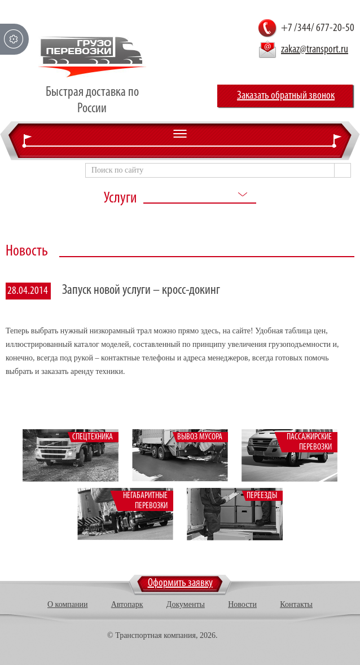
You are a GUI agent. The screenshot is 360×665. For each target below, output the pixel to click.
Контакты (296, 604)
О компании (67, 604)
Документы (185, 604)
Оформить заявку (180, 583)
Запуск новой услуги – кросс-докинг (141, 290)
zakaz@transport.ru (314, 49)
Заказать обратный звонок (286, 96)
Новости (242, 604)
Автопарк (127, 604)
